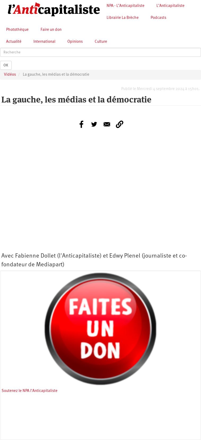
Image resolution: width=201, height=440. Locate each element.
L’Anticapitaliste (170, 6)
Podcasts (158, 18)
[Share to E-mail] (107, 124)
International (44, 42)
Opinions (75, 42)
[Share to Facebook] (81, 124)
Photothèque (17, 30)
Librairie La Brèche (123, 18)
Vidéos (10, 75)
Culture (101, 42)
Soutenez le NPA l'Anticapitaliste (30, 391)
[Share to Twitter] (94, 124)
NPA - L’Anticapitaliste (126, 6)
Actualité (13, 42)
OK (5, 65)
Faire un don (51, 30)
